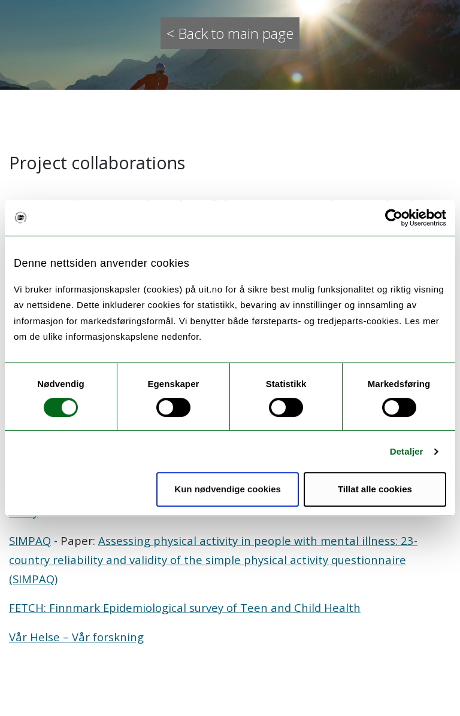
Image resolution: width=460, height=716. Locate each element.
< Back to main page (230, 33)
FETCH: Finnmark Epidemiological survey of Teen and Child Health (185, 607)
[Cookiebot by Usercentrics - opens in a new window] (393, 218)
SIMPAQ (30, 540)
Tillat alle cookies (375, 489)
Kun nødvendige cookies (227, 489)
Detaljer (406, 451)
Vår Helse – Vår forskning (76, 636)
